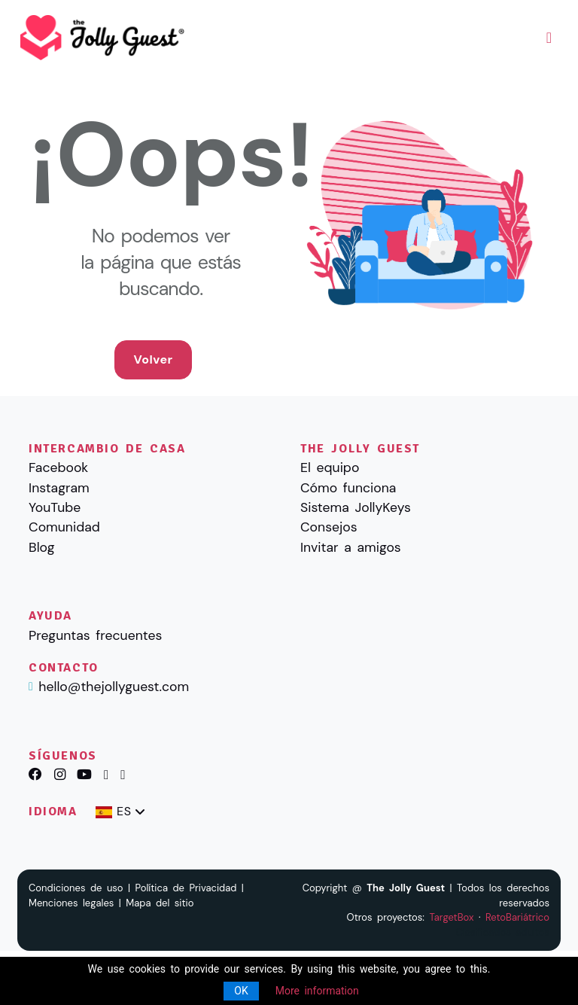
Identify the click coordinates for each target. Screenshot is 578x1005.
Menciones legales (71, 903)
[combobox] (120, 811)
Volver (152, 359)
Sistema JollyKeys (355, 507)
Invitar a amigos (350, 547)
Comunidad (64, 527)
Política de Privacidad (186, 888)
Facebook (58, 467)
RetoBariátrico (517, 917)
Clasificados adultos (502, 932)
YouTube (55, 507)
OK (241, 991)
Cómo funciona (348, 488)
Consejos (328, 527)
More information (317, 991)
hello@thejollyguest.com (113, 686)
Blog (41, 547)
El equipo (329, 467)
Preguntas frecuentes (95, 635)
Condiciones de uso (76, 888)
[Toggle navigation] (549, 37)
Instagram (59, 488)
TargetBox (451, 917)
